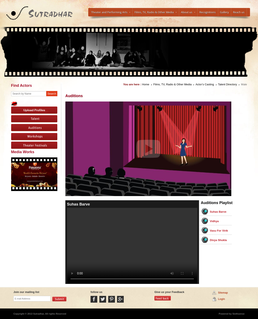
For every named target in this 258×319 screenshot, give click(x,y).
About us (188, 12)
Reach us (238, 12)
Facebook (94, 299)
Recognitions (207, 12)
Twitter (102, 299)
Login (221, 299)
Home (145, 84)
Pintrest (111, 299)
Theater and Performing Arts (110, 12)
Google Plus (120, 299)
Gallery (224, 12)
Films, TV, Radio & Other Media (155, 12)
